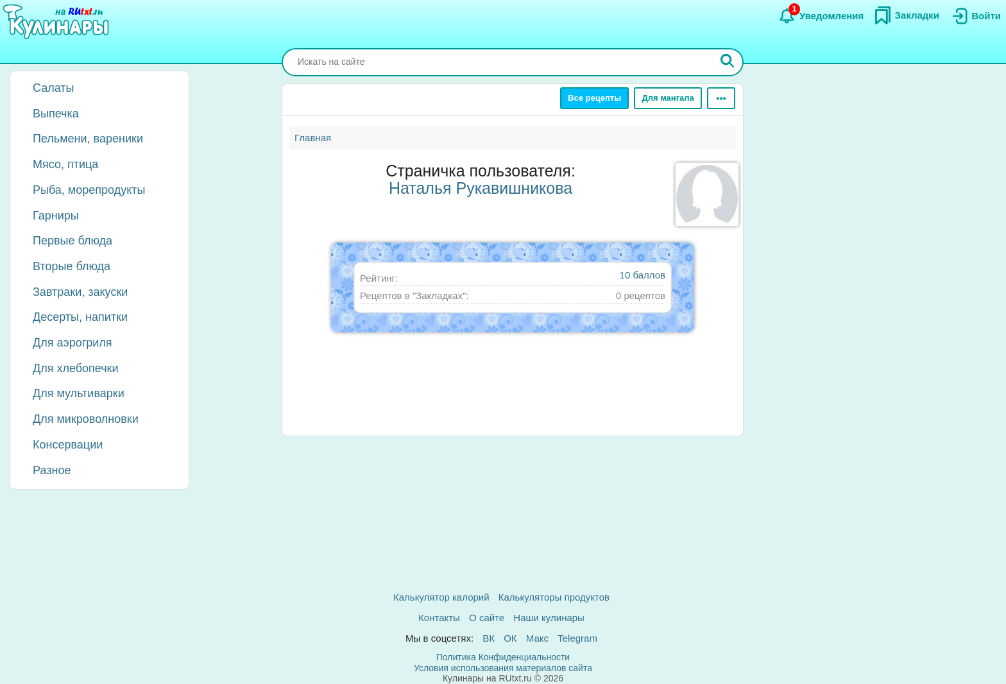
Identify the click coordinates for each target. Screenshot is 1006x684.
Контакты (439, 617)
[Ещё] (721, 98)
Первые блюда (72, 240)
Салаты (53, 87)
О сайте (486, 617)
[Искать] (727, 62)
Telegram (577, 638)
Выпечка (56, 113)
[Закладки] (906, 15)
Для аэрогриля (72, 342)
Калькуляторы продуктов (554, 597)
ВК (488, 638)
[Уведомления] (820, 16)
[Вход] (975, 16)
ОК (510, 638)
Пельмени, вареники (88, 138)
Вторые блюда (71, 266)
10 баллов (642, 274)
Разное (52, 470)
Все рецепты (594, 98)
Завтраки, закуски (80, 292)
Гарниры (56, 215)
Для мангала (668, 98)
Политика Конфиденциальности (503, 657)
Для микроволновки (86, 419)
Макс (537, 638)
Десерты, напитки (80, 317)
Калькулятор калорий (441, 597)
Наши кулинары (548, 617)
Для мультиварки (78, 393)
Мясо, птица (65, 164)
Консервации (68, 444)
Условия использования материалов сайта (503, 668)
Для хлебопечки (76, 368)
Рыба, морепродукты (89, 190)
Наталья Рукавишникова (480, 188)
